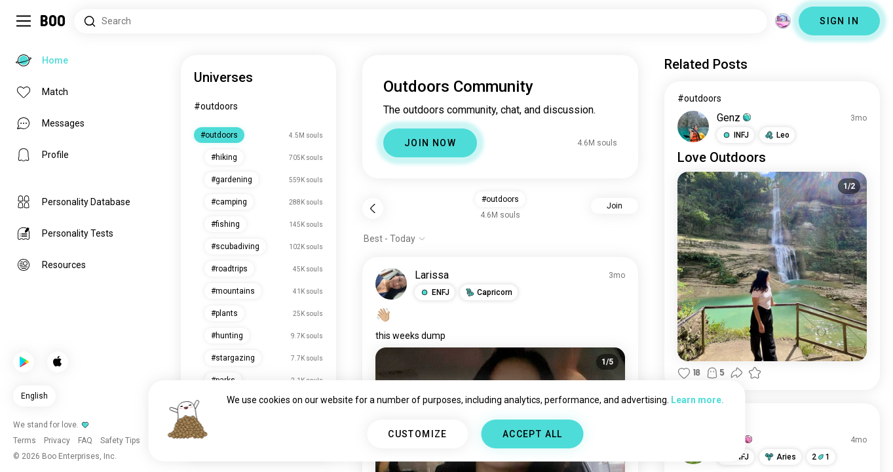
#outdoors (216, 106)
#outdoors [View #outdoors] (699, 98)
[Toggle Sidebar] (23, 21)
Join (614, 205)
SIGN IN (839, 21)
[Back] (372, 208)
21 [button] (821, 457)
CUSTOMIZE (417, 434)
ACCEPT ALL (533, 434)
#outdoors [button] (500, 199)
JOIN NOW (430, 143)
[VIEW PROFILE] (391, 284)
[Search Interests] (420, 21)
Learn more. (697, 400)
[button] (435, 292)
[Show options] (395, 238)
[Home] (53, 20)
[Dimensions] (783, 21)
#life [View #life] (687, 420)
